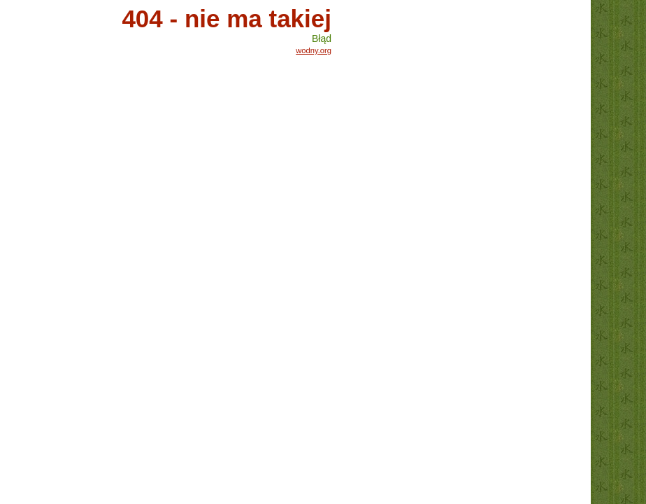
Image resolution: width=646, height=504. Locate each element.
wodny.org (313, 50)
